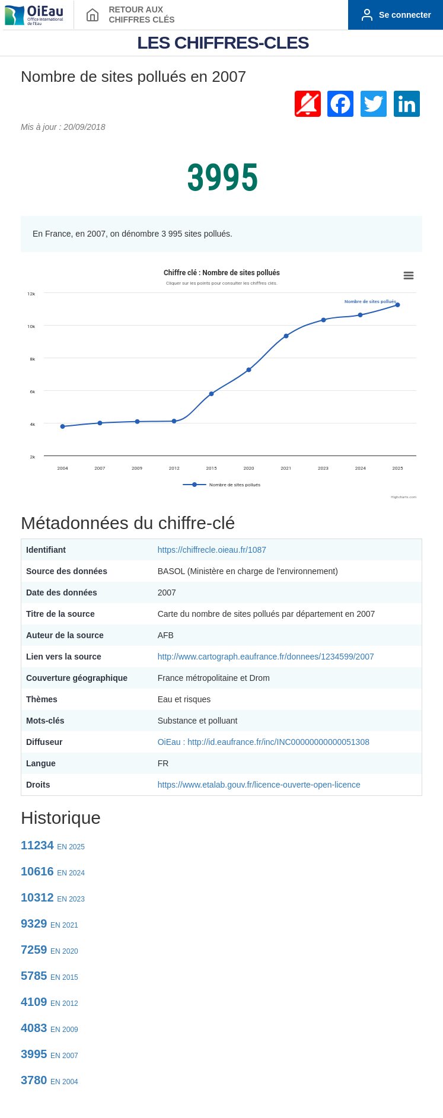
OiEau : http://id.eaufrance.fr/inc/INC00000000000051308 (263, 742)
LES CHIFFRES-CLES (223, 42)
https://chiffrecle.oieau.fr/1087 (212, 550)
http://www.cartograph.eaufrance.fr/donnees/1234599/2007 (266, 656)
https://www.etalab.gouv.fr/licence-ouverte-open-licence (259, 784)
